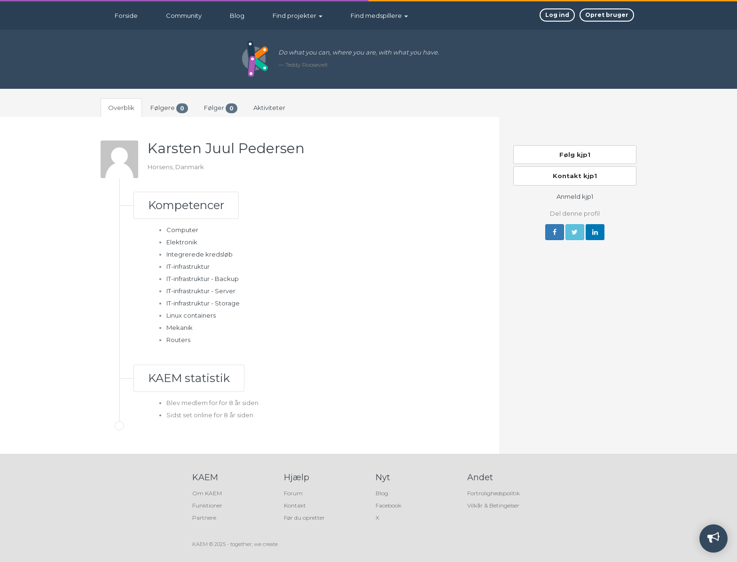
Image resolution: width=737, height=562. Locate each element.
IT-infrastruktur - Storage (203, 303)
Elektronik (181, 242)
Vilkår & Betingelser (493, 505)
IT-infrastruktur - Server (200, 291)
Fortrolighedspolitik (493, 493)
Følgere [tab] (169, 108)
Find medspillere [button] (379, 15)
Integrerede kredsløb (199, 254)
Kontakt (295, 505)
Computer (182, 230)
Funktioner (207, 505)
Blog (237, 15)
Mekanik (179, 327)
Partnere (204, 517)
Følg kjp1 (574, 154)
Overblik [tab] (121, 107)
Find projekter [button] (297, 15)
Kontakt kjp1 (575, 176)
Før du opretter (304, 517)
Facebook (388, 505)
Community (184, 15)
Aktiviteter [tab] (269, 107)
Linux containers (191, 315)
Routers (178, 339)
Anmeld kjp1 (575, 196)
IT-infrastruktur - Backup (202, 278)
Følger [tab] (220, 108)
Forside (126, 15)
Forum (293, 493)
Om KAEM (207, 493)
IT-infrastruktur (188, 266)
